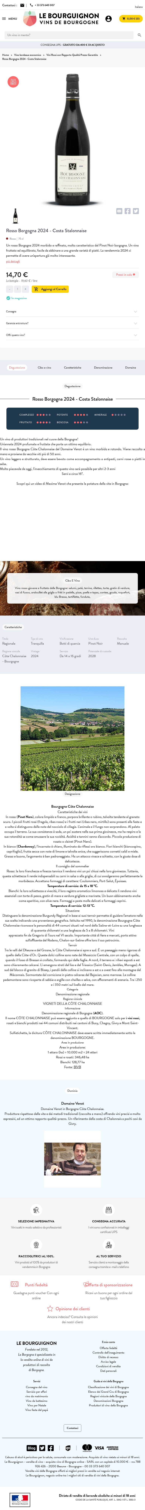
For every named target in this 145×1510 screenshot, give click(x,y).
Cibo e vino (44, 367)
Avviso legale (108, 1361)
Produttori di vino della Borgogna (108, 1405)
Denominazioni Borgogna (108, 1401)
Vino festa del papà (36, 1410)
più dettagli (13, 261)
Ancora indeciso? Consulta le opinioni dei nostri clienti (72, 1319)
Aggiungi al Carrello (50, 289)
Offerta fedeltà (108, 1348)
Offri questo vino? (72, 335)
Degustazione (17, 367)
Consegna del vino (36, 1387)
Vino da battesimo (36, 1401)
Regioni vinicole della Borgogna (108, 1396)
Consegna (72, 311)
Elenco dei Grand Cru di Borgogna (108, 1391)
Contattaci (72, 1428)
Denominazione (103, 367)
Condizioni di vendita (108, 1366)
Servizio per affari (36, 1391)
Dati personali (108, 1371)
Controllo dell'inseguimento (108, 1352)
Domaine (130, 367)
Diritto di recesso (108, 1357)
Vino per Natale (36, 1405)
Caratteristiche (72, 367)
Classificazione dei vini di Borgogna (108, 1387)
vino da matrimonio (36, 1396)
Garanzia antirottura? (72, 323)
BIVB (77, 1067)
